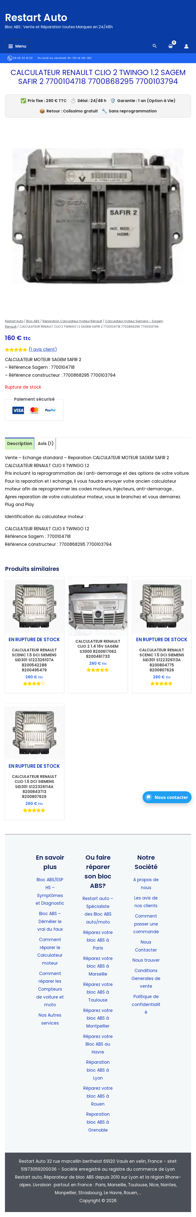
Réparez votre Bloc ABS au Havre (98, 1044)
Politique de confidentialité (146, 1004)
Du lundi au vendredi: (52, 58)
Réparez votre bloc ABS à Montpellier (98, 1018)
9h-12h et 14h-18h (79, 58)
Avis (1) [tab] (46, 444)
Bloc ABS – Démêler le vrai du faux (50, 921)
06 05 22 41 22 (20, 58)
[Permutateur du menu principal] (17, 46)
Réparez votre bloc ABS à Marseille (98, 966)
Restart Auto (41, 17)
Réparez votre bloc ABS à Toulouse (98, 992)
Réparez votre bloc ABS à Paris (98, 940)
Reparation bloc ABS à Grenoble (98, 1122)
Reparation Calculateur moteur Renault (72, 321)
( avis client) (43, 349)
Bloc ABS (33, 321)
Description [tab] (19, 444)
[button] (167, 797)
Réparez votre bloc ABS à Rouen (98, 1096)
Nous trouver (146, 960)
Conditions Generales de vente (145, 978)
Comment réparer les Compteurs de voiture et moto (50, 989)
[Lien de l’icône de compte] (186, 46)
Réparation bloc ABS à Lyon (98, 1070)
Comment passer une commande (146, 924)
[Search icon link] (154, 46)
